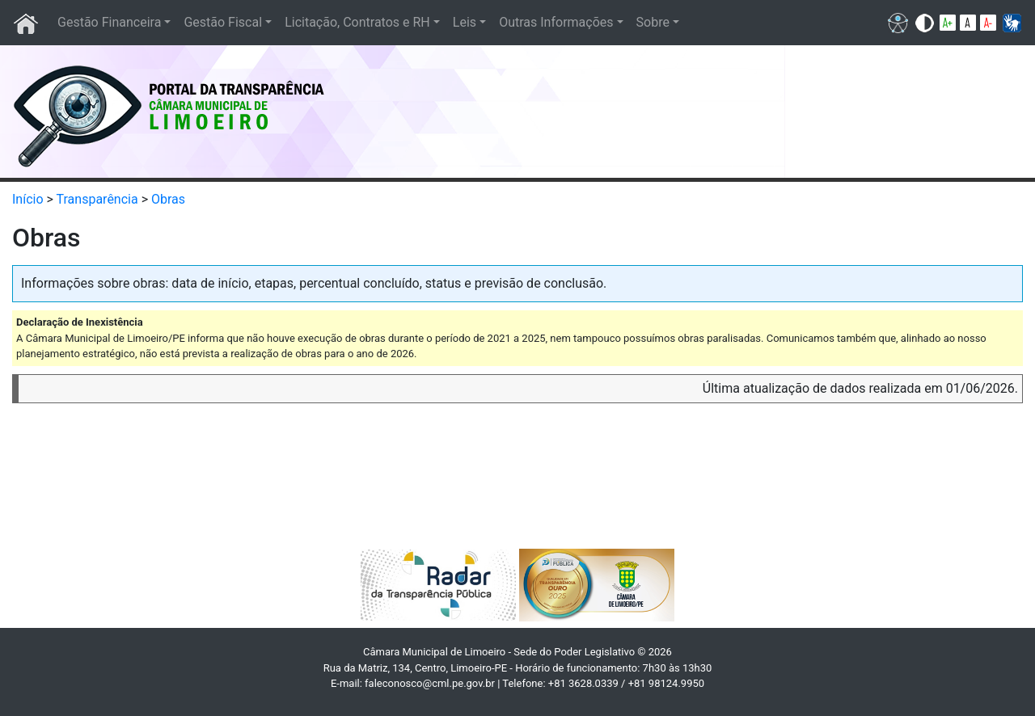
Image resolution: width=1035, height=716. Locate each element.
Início (28, 199)
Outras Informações (556, 22)
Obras (168, 199)
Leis (464, 22)
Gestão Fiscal (223, 22)
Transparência (97, 199)
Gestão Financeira (109, 22)
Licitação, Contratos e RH (357, 22)
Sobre (653, 22)
